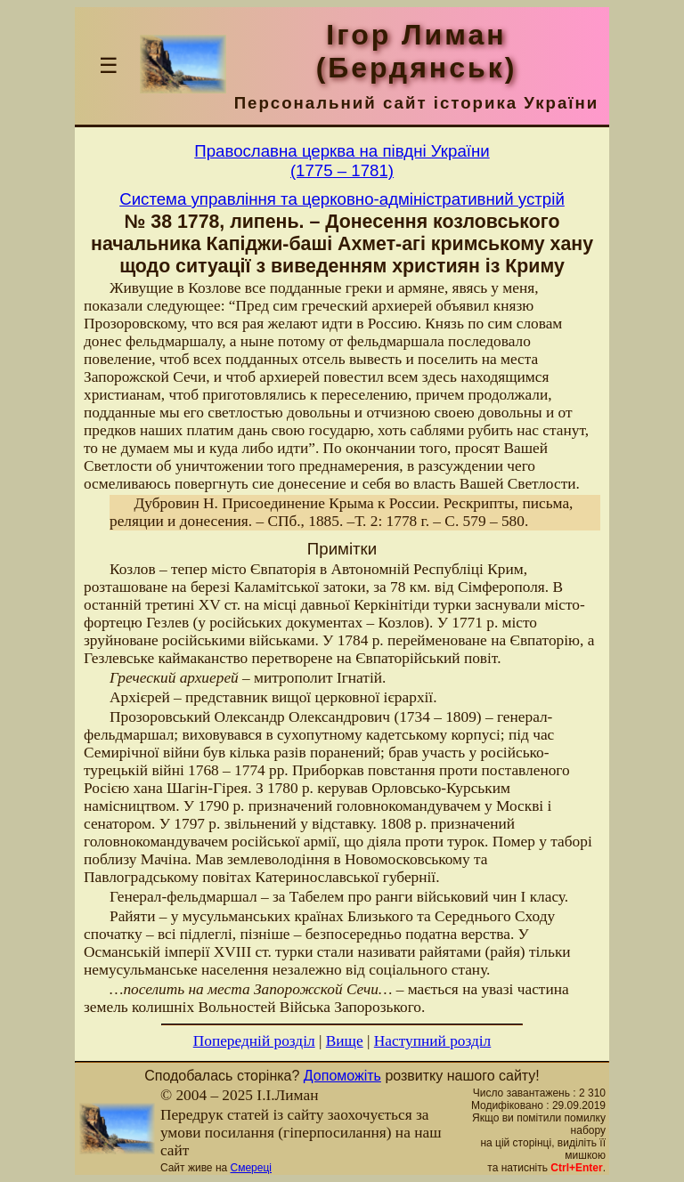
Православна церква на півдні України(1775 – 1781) (341, 161)
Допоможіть (342, 1075)
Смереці (251, 1168)
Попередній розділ (254, 1040)
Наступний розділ (432, 1040)
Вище (344, 1040)
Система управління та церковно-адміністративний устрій (342, 199)
